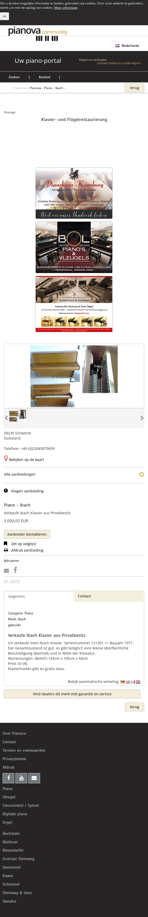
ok (4, 16)
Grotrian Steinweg (18, 858)
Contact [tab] (84, 596)
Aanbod (44, 77)
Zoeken (14, 77)
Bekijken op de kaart (24, 459)
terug (134, 87)
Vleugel (9, 797)
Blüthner (10, 842)
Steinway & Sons (17, 892)
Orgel (7, 822)
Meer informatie (66, 7)
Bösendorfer (13, 850)
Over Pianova (14, 733)
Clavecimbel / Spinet (21, 805)
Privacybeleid (14, 758)
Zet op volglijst (20, 543)
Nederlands (127, 46)
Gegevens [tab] (16, 596)
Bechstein (11, 833)
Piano (7, 788)
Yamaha (9, 901)
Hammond (12, 867)
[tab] (27, 534)
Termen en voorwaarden (24, 750)
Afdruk (8, 767)
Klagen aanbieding (24, 491)
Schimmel (11, 884)
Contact (9, 741)
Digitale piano (15, 814)
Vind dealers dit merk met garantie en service (72, 693)
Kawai (8, 875)
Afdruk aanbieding (23, 550)
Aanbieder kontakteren (27, 534)
